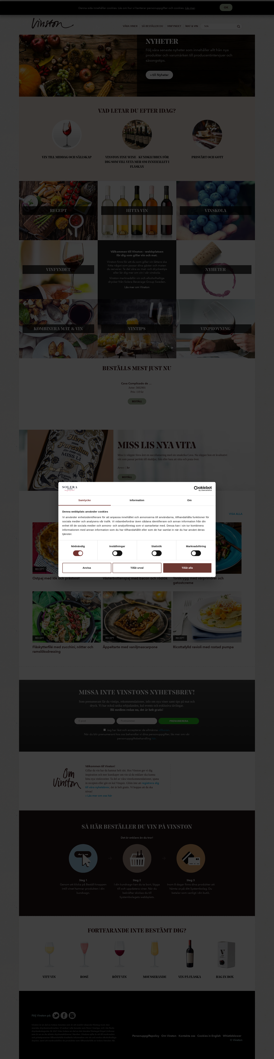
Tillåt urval (137, 567)
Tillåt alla (187, 567)
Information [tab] (137, 500)
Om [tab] (189, 500)
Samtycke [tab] (84, 500)
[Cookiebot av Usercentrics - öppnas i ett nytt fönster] (196, 488)
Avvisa (87, 567)
